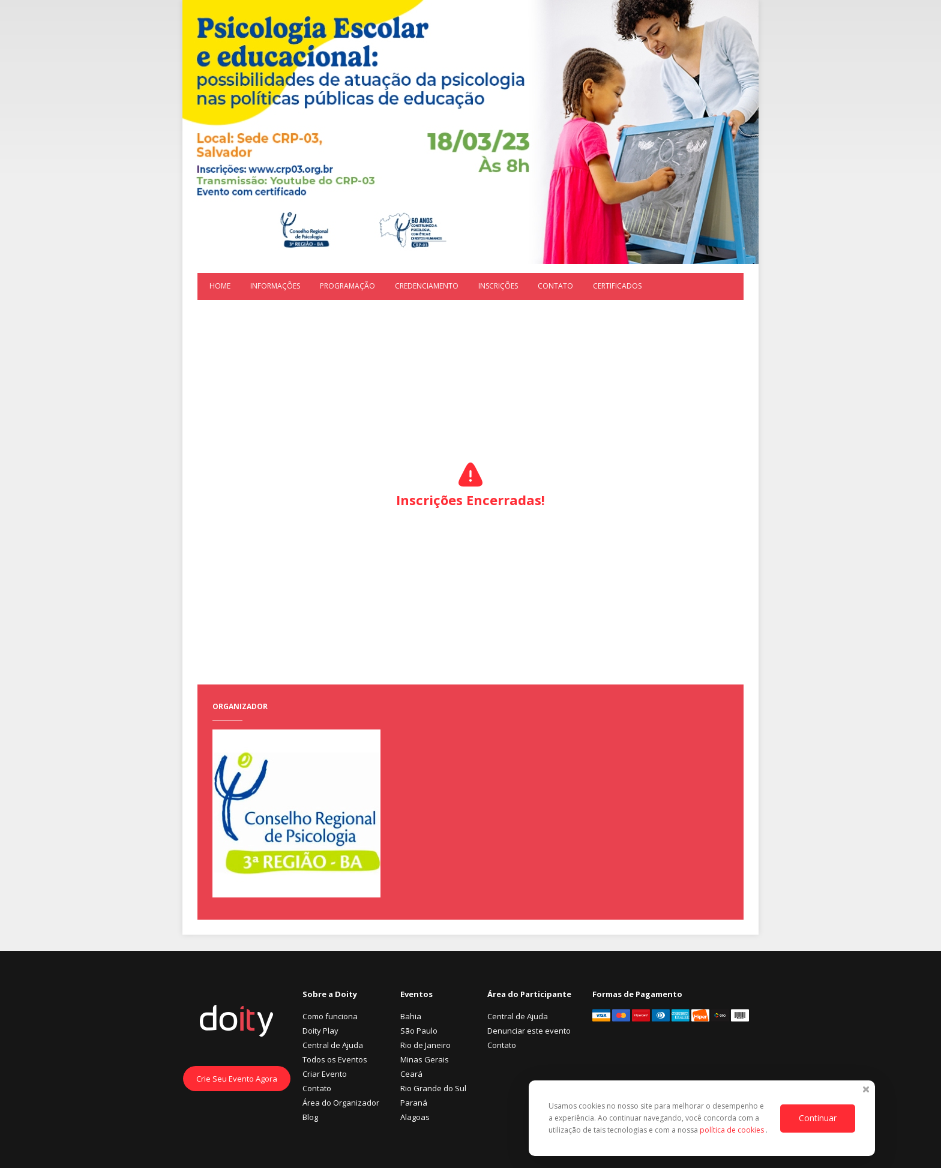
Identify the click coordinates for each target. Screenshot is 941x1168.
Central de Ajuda (332, 1045)
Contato (555, 286)
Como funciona (330, 1016)
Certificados (617, 286)
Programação (347, 286)
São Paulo (418, 1030)
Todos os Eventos (334, 1059)
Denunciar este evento (529, 1030)
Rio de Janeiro (425, 1045)
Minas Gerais (424, 1059)
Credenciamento (426, 286)
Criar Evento (324, 1073)
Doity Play (320, 1030)
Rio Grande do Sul (433, 1088)
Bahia (410, 1016)
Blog (310, 1117)
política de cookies (733, 1130)
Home (219, 286)
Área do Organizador (340, 1102)
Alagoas (415, 1117)
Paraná (413, 1102)
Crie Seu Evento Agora (236, 1078)
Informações (275, 286)
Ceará (411, 1073)
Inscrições (498, 286)
